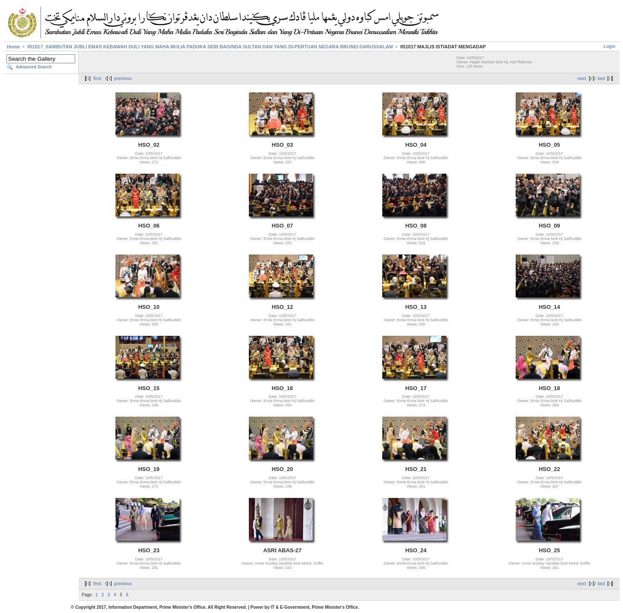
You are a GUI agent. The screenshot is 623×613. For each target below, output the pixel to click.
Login (609, 46)
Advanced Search (34, 67)
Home (13, 46)
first (97, 78)
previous (123, 78)
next (581, 78)
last (601, 78)
